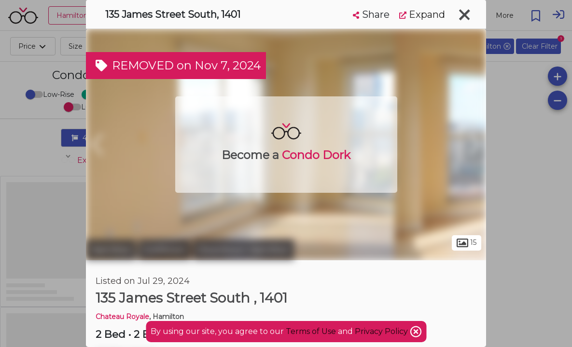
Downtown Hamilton (243, 249)
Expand (422, 14)
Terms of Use (311, 331)
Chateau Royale (122, 316)
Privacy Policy (382, 331)
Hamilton (111, 249)
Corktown (164, 249)
